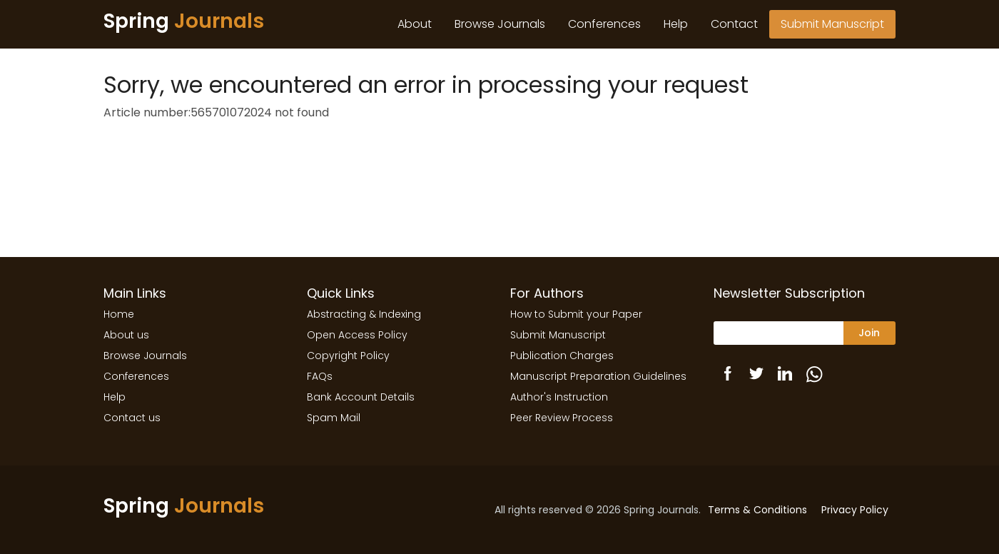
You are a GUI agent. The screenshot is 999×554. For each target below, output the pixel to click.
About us (126, 335)
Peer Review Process (561, 418)
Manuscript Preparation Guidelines (598, 376)
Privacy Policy (854, 510)
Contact (734, 24)
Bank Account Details (361, 397)
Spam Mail (333, 418)
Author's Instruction (559, 397)
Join (869, 333)
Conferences (604, 24)
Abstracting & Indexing (364, 314)
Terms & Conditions (757, 510)
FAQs (320, 376)
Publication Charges (562, 355)
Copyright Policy (348, 355)
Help (676, 24)
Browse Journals (500, 24)
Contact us (132, 418)
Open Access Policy (357, 335)
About (414, 24)
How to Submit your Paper (576, 314)
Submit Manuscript (832, 24)
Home (118, 314)
